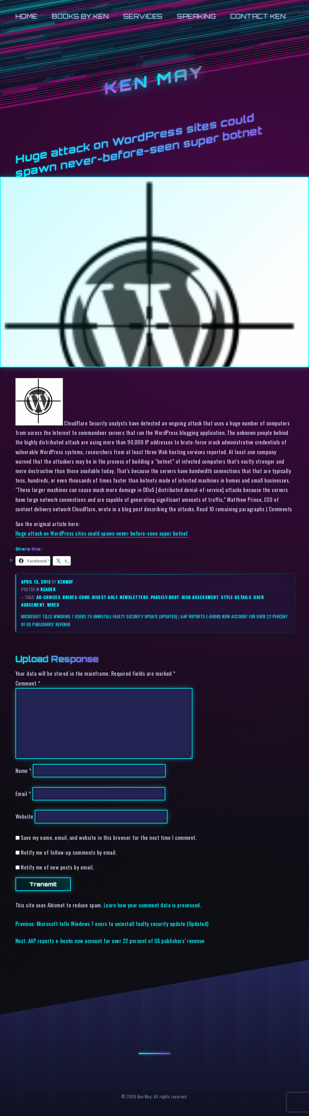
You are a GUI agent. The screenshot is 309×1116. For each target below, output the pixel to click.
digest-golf (105, 597)
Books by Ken (80, 16)
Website (24, 817)
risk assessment (200, 597)
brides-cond (76, 597)
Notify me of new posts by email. (57, 867)
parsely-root (165, 597)
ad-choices (48, 597)
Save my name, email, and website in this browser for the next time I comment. (109, 837)
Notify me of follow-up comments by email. (69, 852)
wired (53, 605)
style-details (236, 597)
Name (23, 771)
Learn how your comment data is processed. (152, 905)
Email (23, 794)
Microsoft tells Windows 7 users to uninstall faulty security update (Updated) (99, 616)
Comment (27, 683)
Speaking (196, 16)
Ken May (154, 80)
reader (48, 589)
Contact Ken (258, 16)
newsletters (134, 597)
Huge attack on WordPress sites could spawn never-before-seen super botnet (101, 533)
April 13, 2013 (36, 582)
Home (26, 16)
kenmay (65, 582)
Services (143, 16)
